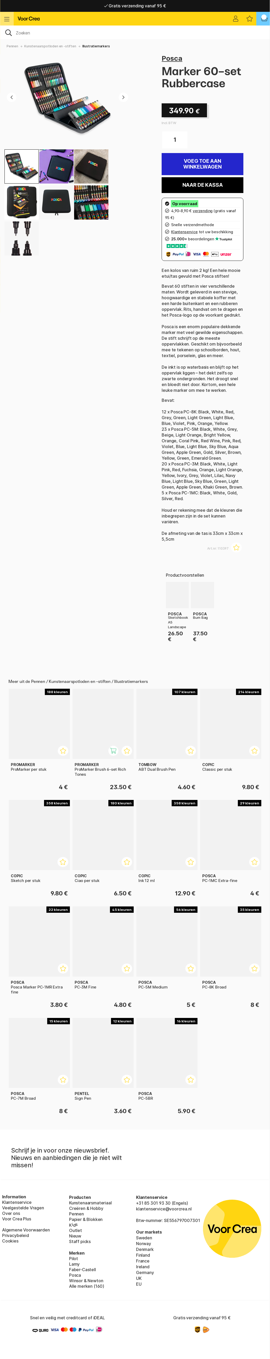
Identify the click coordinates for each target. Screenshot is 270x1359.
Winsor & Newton (86, 1280)
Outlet (75, 1230)
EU (139, 1284)
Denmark (145, 1249)
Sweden (144, 1237)
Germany (145, 1272)
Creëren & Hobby (86, 1208)
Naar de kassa (202, 185)
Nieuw (75, 1236)
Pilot (73, 1258)
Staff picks (80, 1241)
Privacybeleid (15, 1235)
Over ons (11, 1213)
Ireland (143, 1266)
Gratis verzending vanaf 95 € (135, 5)
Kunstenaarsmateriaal (90, 1202)
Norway (143, 1243)
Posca (172, 58)
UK (139, 1278)
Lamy (74, 1264)
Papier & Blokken (86, 1219)
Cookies (10, 1241)
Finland (143, 1255)
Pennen (12, 46)
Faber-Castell (82, 1269)
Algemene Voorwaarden (26, 1230)
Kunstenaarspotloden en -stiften (50, 46)
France (143, 1261)
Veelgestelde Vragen (23, 1207)
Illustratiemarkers (96, 46)
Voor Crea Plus (16, 1218)
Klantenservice (17, 1202)
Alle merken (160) (86, 1286)
